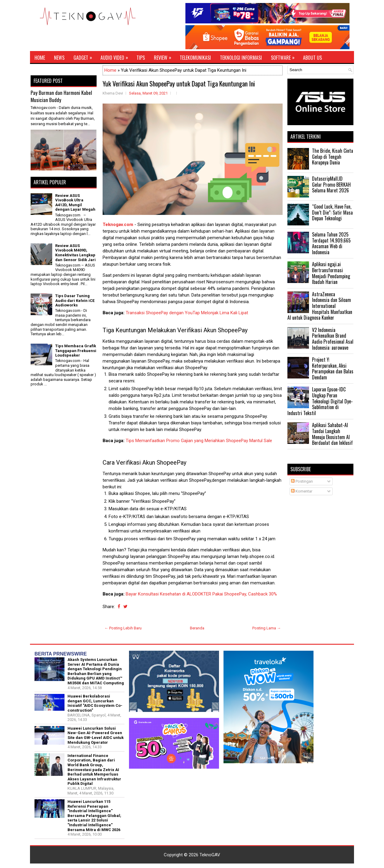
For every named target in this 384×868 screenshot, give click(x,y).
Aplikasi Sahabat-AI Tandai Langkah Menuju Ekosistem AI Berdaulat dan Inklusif (332, 433)
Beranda (197, 628)
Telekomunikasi (195, 57)
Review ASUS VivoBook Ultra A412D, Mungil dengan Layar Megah (75, 202)
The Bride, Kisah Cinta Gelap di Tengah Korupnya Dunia (332, 156)
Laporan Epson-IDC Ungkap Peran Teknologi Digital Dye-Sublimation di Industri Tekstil (320, 401)
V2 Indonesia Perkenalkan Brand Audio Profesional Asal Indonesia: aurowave (332, 338)
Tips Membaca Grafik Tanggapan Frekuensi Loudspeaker (75, 350)
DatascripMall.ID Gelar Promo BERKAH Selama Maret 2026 (331, 184)
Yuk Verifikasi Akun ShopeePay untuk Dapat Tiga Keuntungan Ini (179, 83)
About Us (312, 57)
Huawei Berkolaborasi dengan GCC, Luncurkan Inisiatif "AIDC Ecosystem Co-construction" (95, 703)
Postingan (302, 481)
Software (284, 56)
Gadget (85, 56)
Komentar (301, 491)
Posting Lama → (266, 628)
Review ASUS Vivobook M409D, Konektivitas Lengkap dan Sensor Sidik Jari (75, 252)
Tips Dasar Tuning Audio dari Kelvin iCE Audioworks (74, 300)
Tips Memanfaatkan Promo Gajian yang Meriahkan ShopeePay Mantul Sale (199, 440)
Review (164, 56)
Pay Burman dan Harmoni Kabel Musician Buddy (61, 96)
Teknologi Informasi (241, 57)
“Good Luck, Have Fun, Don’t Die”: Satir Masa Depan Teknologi (332, 212)
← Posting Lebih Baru (123, 628)
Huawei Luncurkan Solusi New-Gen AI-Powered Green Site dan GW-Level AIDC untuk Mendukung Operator (96, 735)
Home (39, 57)
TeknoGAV (210, 854)
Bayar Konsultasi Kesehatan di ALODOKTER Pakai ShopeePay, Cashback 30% (201, 594)
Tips (140, 57)
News (59, 57)
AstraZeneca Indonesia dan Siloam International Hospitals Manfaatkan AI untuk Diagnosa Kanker (319, 306)
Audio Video (116, 56)
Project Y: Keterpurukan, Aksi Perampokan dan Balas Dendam (332, 368)
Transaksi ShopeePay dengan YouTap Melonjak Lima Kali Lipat (187, 312)
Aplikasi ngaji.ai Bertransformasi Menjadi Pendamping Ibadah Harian (331, 273)
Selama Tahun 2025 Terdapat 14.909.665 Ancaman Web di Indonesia (331, 243)
